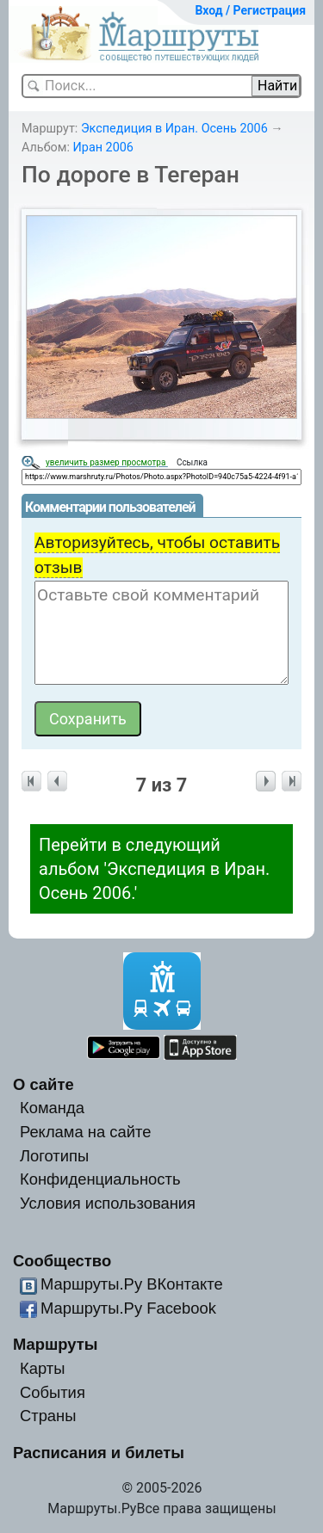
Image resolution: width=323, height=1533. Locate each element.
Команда (52, 1108)
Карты (42, 1368)
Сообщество (62, 1261)
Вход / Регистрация (250, 10)
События (52, 1392)
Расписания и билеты (98, 1453)
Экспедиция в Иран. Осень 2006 (174, 128)
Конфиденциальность (100, 1179)
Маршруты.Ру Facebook (128, 1308)
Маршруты (55, 1344)
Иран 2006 (103, 147)
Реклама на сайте (86, 1132)
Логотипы (54, 1156)
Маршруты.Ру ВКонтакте (131, 1284)
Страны (48, 1416)
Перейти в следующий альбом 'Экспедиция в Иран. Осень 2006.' (154, 868)
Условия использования (108, 1203)
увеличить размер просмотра (107, 462)
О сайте (43, 1084)
